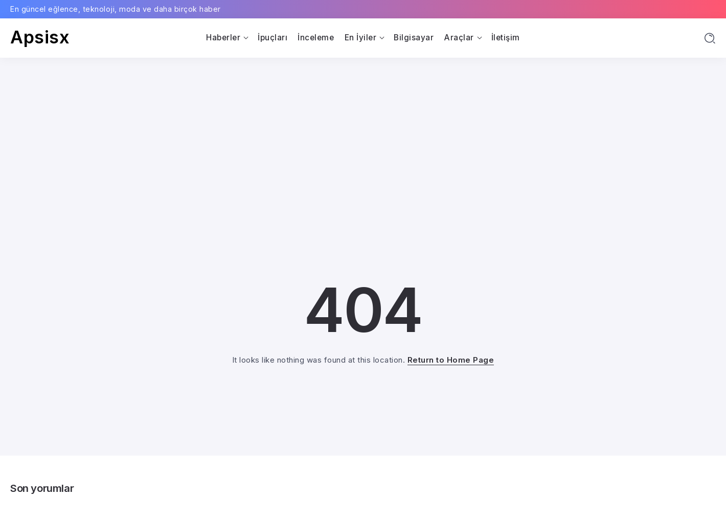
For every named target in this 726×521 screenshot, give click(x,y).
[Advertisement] (363, 134)
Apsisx (40, 37)
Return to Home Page (450, 360)
